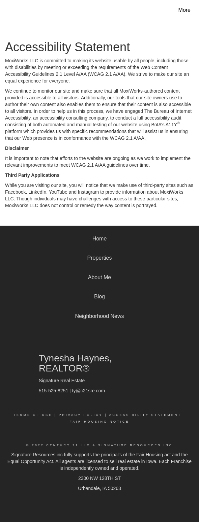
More (184, 10)
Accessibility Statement (145, 415)
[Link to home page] (11, 10)
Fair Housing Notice (99, 421)
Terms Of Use (33, 415)
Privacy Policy (81, 415)
